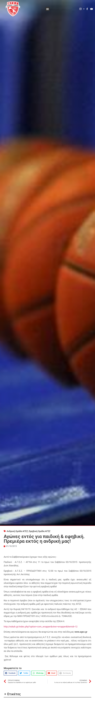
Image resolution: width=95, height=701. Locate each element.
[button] (48, 9)
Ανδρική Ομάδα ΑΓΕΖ (17, 531)
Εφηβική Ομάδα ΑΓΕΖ (39, 531)
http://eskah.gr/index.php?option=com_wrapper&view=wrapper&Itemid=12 (40, 626)
